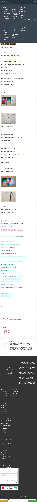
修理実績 (21, 15)
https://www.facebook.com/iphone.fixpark (13, 279)
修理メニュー (5, 7)
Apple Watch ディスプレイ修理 (15, 27)
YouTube (15, 393)
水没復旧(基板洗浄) (6, 20)
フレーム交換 (14, 18)
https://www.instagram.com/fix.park (12, 281)
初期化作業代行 (14, 23)
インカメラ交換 (6, 16)
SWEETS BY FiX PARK (6, 30)
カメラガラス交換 (6, 18)
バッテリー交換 (6, 11)
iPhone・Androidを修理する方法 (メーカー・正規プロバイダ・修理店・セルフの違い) (32, 22)
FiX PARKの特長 (22, 7)
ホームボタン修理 (14, 11)
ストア (21, 13)
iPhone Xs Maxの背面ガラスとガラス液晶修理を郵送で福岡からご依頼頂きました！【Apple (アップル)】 (6, 310)
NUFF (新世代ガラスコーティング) (15, 30)
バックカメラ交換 (14, 16)
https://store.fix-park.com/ (6, 296)
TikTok (15, 389)
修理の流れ (21, 9)
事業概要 (5, 34)
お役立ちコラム (7, 330)
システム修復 (6, 23)
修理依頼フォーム (22, 11)
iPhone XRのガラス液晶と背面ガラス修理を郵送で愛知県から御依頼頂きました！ (18, 310)
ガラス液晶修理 (6, 9)
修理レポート (6, 318)
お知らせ (5, 331)
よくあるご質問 (22, 30)
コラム (21, 17)
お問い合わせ (5, 32)
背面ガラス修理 (14, 9)
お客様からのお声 (7, 328)
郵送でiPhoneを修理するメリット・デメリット (24, 27)
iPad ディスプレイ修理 (7, 27)
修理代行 (5, 39)
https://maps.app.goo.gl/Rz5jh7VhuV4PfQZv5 (14, 276)
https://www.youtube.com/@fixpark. (15, 287)
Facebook (15, 397)
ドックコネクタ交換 (7, 13)
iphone (7, 319)
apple (5, 319)
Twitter (15, 395)
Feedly (15, 398)
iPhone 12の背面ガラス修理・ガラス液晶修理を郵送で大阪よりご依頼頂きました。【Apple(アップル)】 (29, 310)
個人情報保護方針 (6, 37)
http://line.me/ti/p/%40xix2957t (11, 253)
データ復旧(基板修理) (14, 21)
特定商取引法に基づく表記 (15, 35)
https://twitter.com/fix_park (9, 284)
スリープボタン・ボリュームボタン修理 (15, 14)
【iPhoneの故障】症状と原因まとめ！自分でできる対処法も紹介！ (24, 21)
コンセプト (13, 37)
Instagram (15, 391)
